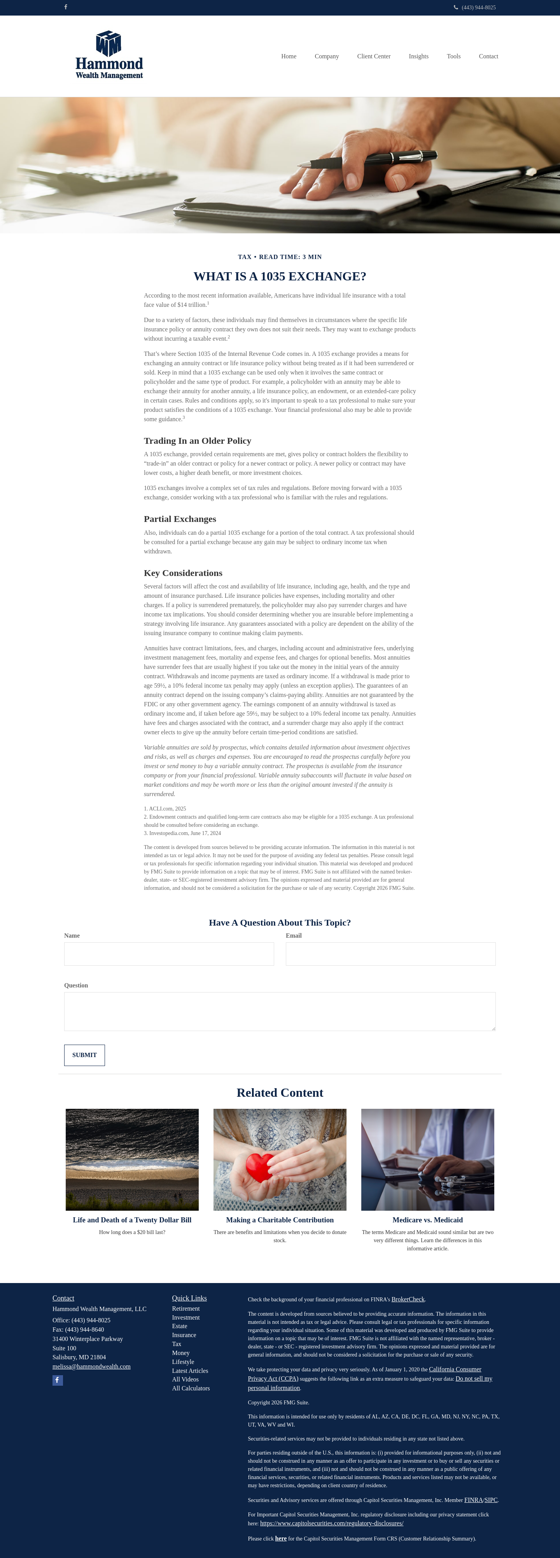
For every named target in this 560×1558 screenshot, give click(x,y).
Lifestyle (183, 1361)
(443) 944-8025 (475, 8)
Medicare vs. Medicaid (428, 1220)
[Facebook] (65, 7)
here (281, 1538)
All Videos (185, 1379)
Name (72, 935)
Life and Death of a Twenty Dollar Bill (132, 1220)
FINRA (473, 1500)
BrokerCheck (408, 1299)
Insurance (184, 1335)
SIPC (491, 1500)
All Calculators (191, 1388)
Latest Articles (190, 1370)
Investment (186, 1317)
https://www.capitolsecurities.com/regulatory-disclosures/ (332, 1523)
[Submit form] (84, 1055)
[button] (321, 56)
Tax (177, 1344)
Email (294, 935)
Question (76, 985)
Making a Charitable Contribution (280, 1220)
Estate (179, 1326)
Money (181, 1353)
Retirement (186, 1308)
